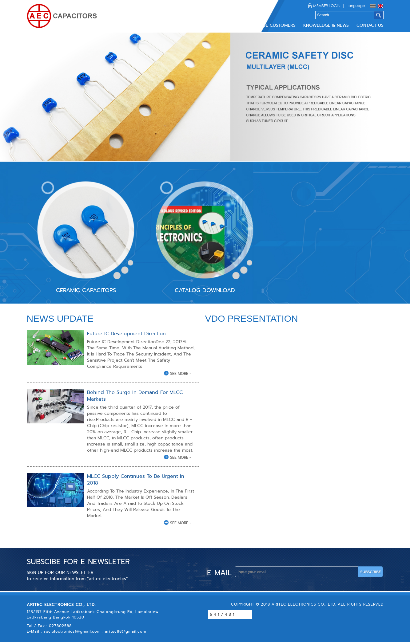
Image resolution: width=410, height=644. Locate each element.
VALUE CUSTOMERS (275, 25)
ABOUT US (172, 25)
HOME (146, 25)
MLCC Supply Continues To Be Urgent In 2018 (135, 479)
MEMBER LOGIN (326, 5)
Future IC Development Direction (126, 333)
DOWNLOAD (234, 25)
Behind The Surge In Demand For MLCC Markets (135, 395)
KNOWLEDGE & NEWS (326, 25)
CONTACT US (370, 25)
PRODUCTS (202, 25)
